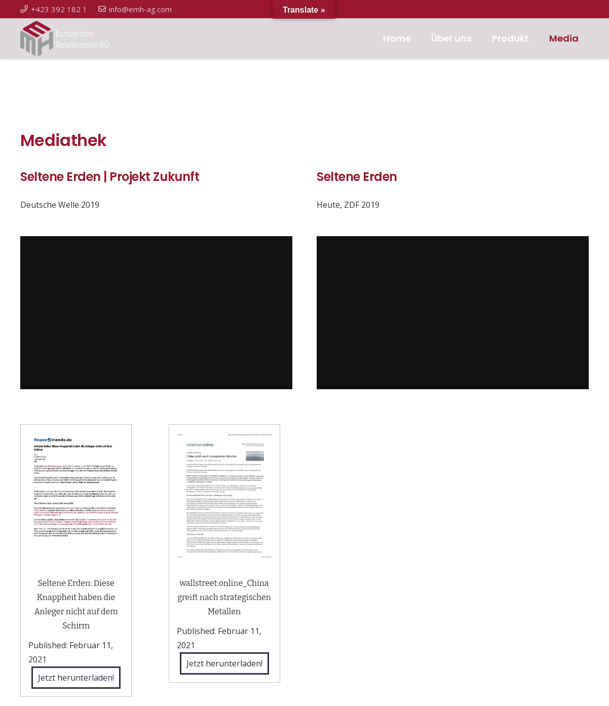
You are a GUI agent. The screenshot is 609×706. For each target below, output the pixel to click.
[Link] (70, 38)
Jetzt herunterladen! (76, 677)
